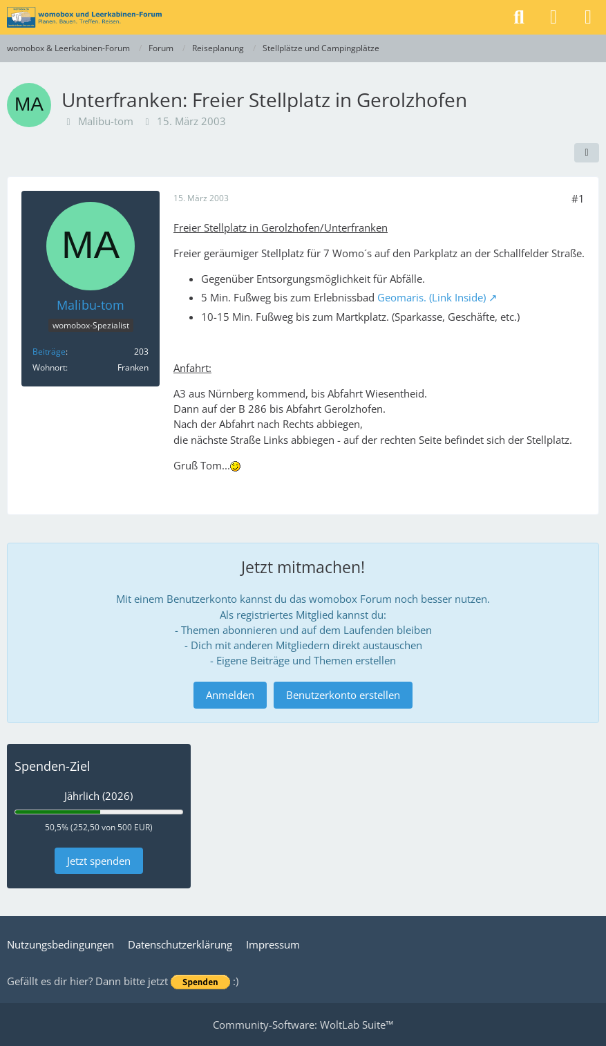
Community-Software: (303, 1024)
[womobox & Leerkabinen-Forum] (84, 17)
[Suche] (519, 17)
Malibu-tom (105, 121)
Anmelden (230, 695)
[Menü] (588, 17)
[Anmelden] (553, 17)
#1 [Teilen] (578, 198)
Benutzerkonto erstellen (343, 695)
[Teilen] (586, 152)
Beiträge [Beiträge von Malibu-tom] (49, 351)
